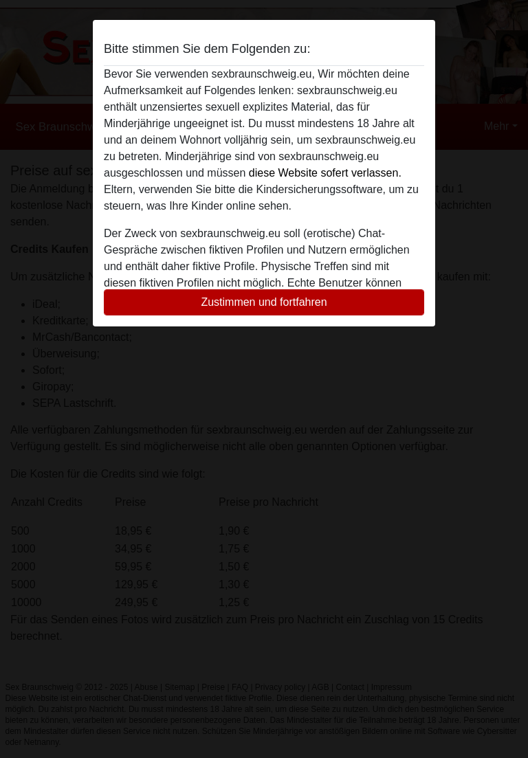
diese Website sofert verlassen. (325, 173)
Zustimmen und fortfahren (264, 302)
